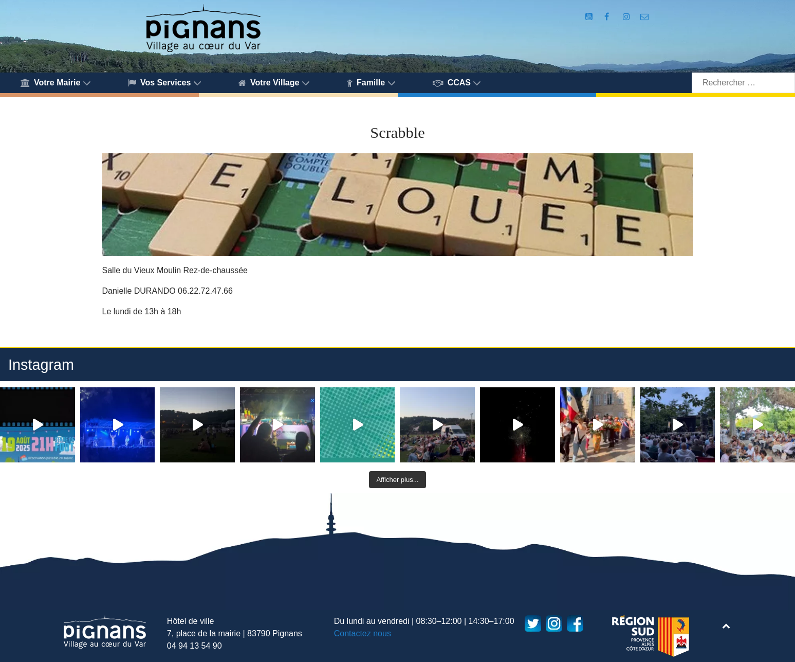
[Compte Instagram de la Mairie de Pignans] (627, 17)
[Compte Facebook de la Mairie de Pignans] (608, 17)
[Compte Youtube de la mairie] (590, 17)
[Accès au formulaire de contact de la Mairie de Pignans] (644, 17)
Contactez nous (362, 633)
